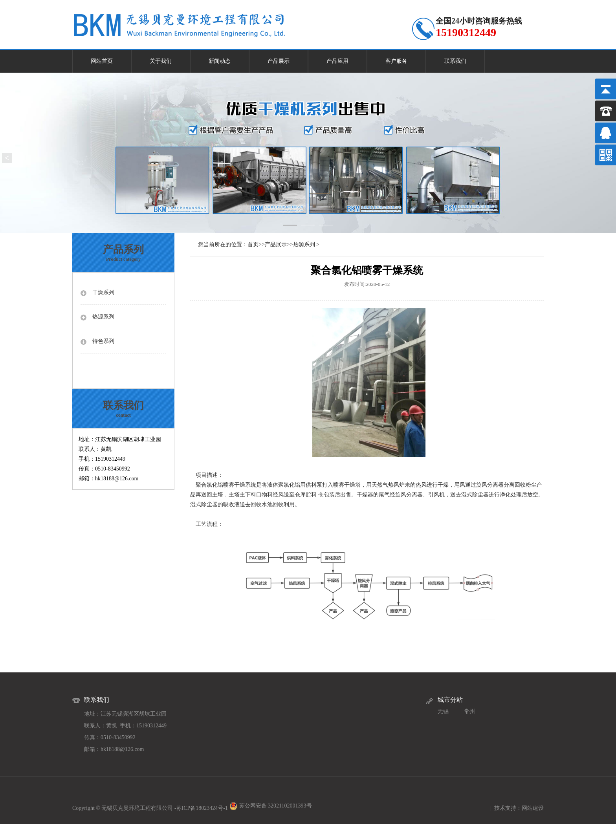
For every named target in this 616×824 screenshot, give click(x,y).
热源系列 (103, 317)
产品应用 (337, 61)
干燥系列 (103, 292)
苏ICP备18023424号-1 (202, 808)
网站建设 (533, 808)
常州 (469, 711)
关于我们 (161, 61)
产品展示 (279, 61)
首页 (253, 244)
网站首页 (102, 61)
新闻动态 (220, 61)
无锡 (443, 711)
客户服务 (396, 61)
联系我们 (455, 61)
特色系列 (103, 341)
